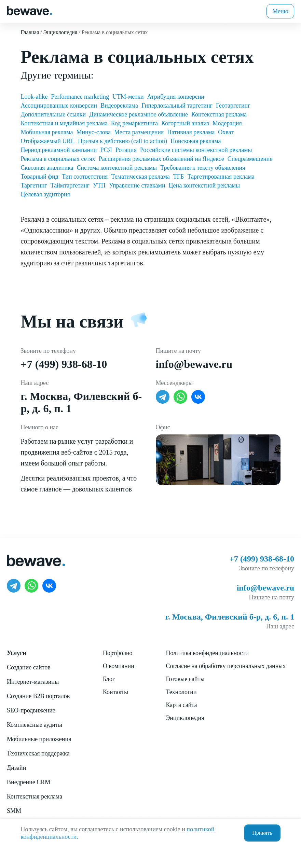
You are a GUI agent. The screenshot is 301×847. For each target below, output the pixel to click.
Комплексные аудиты (34, 724)
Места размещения (139, 132)
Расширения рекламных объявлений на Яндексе (161, 158)
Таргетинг (34, 185)
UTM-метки (128, 96)
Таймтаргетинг (70, 185)
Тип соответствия (85, 176)
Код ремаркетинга (134, 123)
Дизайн (16, 767)
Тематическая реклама (140, 176)
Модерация (227, 123)
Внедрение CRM (28, 782)
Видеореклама (119, 105)
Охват (226, 132)
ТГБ (178, 176)
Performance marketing (80, 96)
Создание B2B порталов (38, 696)
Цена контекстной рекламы (204, 185)
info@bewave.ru (194, 364)
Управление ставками (137, 185)
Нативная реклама (191, 132)
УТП (99, 185)
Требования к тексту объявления (202, 167)
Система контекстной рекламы (117, 167)
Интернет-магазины (33, 681)
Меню (280, 11)
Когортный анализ (185, 123)
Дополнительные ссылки (53, 114)
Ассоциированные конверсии (59, 105)
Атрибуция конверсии (175, 96)
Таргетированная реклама (220, 176)
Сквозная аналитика (47, 167)
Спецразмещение (250, 158)
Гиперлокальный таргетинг (177, 105)
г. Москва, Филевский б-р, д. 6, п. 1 (229, 616)
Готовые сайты (185, 679)
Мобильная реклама (47, 132)
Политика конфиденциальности (207, 653)
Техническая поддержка (38, 753)
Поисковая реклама (195, 141)
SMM (14, 810)
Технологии (181, 692)
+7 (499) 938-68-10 (64, 364)
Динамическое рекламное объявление (138, 114)
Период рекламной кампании (59, 150)
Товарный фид (39, 176)
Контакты (115, 692)
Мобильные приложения (39, 739)
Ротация (126, 150)
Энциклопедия (185, 717)
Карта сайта (181, 705)
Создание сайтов (29, 667)
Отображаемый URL (48, 141)
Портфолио (118, 653)
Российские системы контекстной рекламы (196, 150)
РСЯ (106, 150)
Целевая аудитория (45, 194)
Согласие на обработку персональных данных (226, 666)
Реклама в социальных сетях (58, 158)
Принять (262, 833)
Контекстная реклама (219, 114)
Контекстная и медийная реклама (64, 123)
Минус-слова (93, 132)
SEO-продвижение (31, 710)
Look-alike (34, 96)
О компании (118, 666)
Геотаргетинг (233, 105)
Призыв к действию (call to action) (122, 141)
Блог (109, 679)
